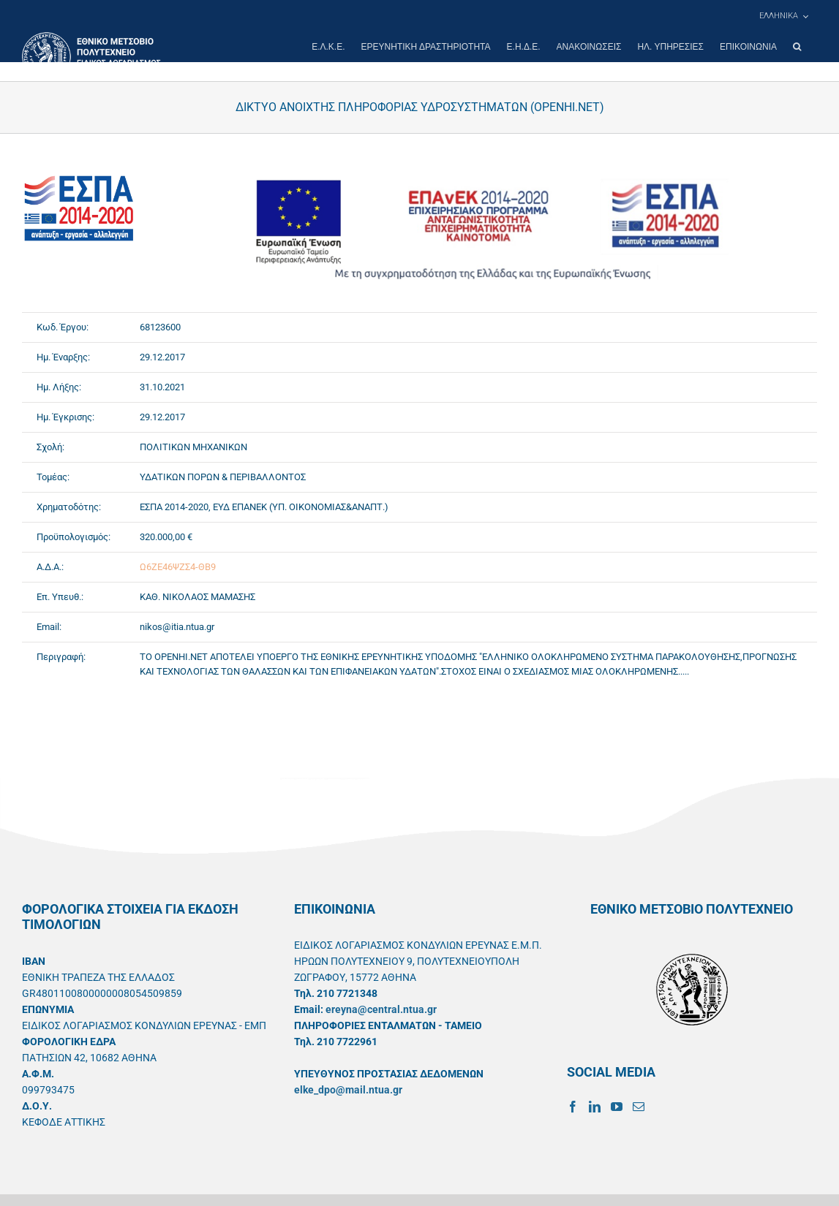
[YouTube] (616, 1106)
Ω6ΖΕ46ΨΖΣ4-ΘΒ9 (178, 566)
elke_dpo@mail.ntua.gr (348, 1090)
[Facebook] (573, 1106)
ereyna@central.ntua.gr (381, 1009)
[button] (797, 46)
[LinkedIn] (595, 1106)
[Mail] (638, 1106)
